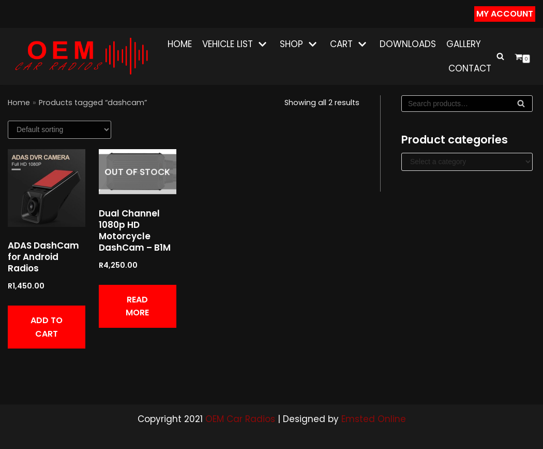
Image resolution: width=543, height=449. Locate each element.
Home (180, 44)
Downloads (408, 44)
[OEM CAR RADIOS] (81, 56)
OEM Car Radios (240, 419)
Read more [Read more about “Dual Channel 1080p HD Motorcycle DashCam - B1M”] (137, 306)
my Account (504, 14)
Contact (469, 68)
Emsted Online (373, 419)
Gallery (463, 44)
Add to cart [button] (47, 327)
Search (521, 106)
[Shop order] (59, 130)
